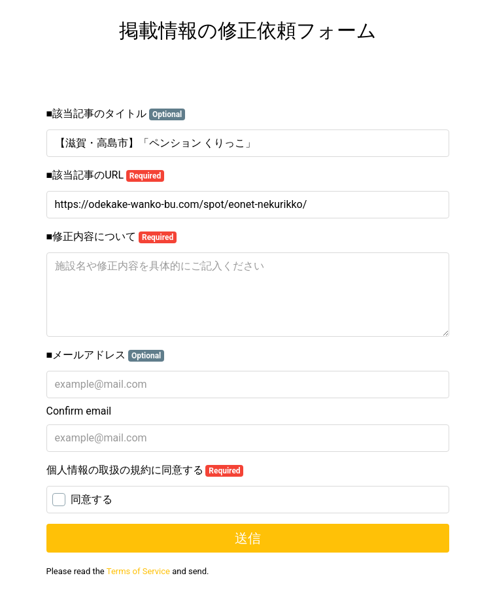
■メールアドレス (105, 355)
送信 (248, 538)
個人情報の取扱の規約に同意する (145, 470)
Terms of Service (138, 571)
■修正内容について (111, 236)
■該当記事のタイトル (116, 113)
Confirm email (79, 411)
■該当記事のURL (105, 175)
